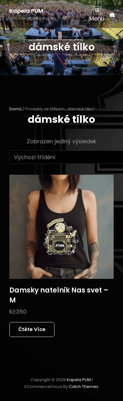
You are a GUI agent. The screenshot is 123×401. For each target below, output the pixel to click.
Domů (15, 109)
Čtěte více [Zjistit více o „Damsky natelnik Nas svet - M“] (31, 329)
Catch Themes (83, 386)
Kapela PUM (26, 11)
